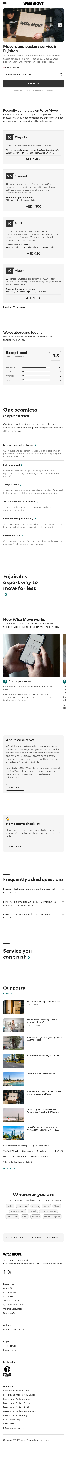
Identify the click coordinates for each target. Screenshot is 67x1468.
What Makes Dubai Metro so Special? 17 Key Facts (25, 1156)
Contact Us (9, 1312)
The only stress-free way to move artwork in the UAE (42, 1020)
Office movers (10, 1423)
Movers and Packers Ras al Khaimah (21, 1411)
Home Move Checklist (14, 1329)
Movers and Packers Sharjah (17, 1398)
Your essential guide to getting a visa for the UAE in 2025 (45, 1038)
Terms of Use (9, 1345)
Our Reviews (9, 1292)
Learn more (15, 787)
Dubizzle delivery (11, 1419)
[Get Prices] (33, 83)
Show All (9, 993)
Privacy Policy (10, 1349)
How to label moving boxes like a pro (43, 1001)
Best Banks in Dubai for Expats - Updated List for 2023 (27, 1145)
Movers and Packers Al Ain (16, 1407)
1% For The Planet (12, 1300)
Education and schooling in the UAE (43, 1055)
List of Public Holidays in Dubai (41, 1073)
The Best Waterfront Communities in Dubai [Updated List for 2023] (33, 1151)
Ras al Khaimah (18, 1211)
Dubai (10, 1206)
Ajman (46, 1206)
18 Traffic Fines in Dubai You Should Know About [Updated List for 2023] (43, 1128)
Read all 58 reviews (14, 307)
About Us (8, 1288)
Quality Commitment (14, 1304)
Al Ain (57, 1206)
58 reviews (14, 67)
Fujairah (32, 1211)
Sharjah (35, 1206)
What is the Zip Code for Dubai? (17, 1162)
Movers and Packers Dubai (16, 1390)
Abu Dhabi (22, 1206)
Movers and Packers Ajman (17, 1403)
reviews (21, 356)
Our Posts (8, 1296)
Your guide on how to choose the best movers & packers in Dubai (44, 1092)
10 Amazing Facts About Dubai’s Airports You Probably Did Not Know (43, 1110)
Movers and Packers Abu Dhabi (19, 1394)
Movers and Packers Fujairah (17, 1415)
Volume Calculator (12, 1308)
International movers (13, 1427)
